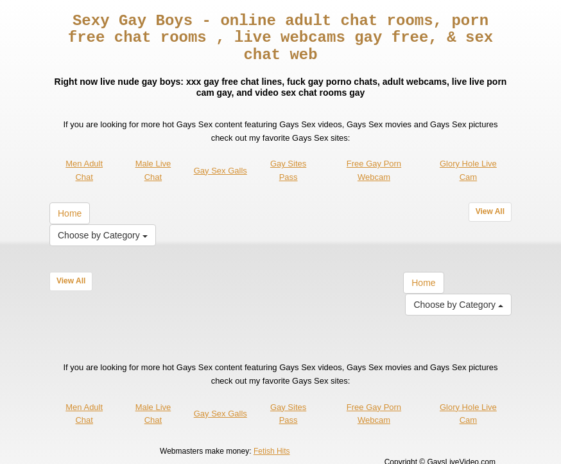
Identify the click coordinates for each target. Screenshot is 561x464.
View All (490, 194)
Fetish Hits (272, 433)
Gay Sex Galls (220, 153)
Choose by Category (103, 218)
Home (70, 197)
